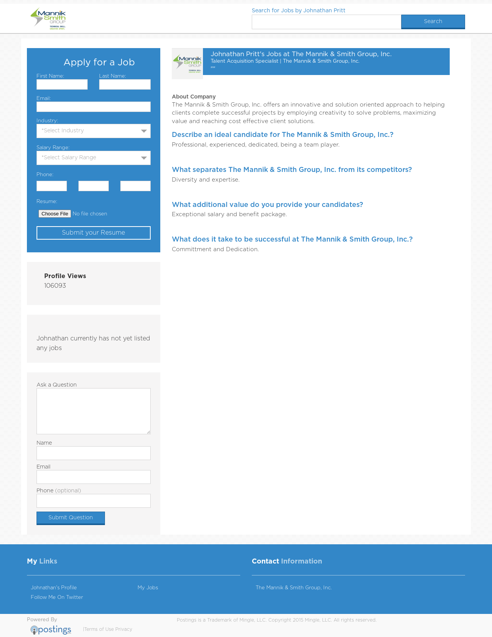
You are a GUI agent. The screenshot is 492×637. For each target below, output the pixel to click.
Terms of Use (99, 629)
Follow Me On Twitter (57, 597)
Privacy (123, 629)
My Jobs (148, 587)
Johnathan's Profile (54, 587)
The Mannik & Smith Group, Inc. (294, 587)
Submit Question (70, 517)
